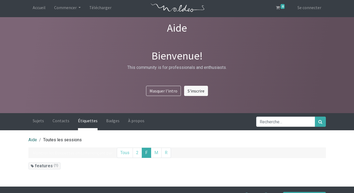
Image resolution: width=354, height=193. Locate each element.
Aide (32, 139)
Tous (124, 152)
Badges (113, 120)
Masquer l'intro (163, 91)
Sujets (38, 120)
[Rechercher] (320, 122)
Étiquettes (88, 120)
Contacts (61, 120)
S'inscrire (196, 91)
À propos (136, 120)
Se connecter (309, 7)
